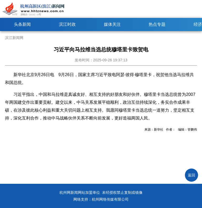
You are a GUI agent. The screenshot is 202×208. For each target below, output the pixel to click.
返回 (191, 175)
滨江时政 (67, 24)
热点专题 (157, 24)
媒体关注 (112, 24)
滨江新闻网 (14, 38)
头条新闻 (22, 24)
